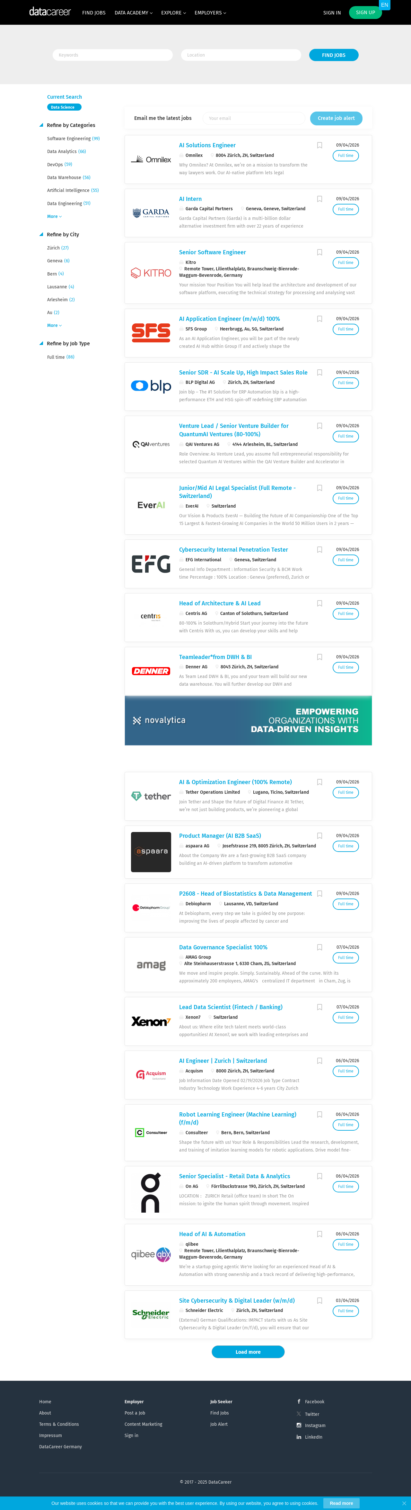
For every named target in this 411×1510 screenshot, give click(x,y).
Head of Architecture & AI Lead (220, 603)
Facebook (314, 1402)
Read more (341, 1503)
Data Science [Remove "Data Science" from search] (62, 107)
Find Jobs (333, 55)
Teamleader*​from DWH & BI (215, 657)
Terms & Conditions (59, 1424)
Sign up (365, 12)
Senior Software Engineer (212, 252)
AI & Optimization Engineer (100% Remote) (235, 782)
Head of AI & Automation (212, 1234)
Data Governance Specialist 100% (223, 947)
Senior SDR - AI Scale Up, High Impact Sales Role (243, 372)
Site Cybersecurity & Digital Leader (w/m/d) (237, 1300)
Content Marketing (143, 1424)
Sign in (332, 13)
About (45, 1413)
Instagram (315, 1425)
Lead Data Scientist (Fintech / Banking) (231, 1007)
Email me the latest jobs (163, 118)
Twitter (312, 1414)
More (52, 216)
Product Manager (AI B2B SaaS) (220, 835)
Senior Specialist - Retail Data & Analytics (234, 1176)
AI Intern (190, 199)
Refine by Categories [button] (70, 125)
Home (45, 1402)
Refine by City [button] (62, 234)
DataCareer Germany (60, 1447)
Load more (248, 1352)
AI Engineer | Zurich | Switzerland (223, 1060)
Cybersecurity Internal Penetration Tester (233, 549)
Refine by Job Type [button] (68, 343)
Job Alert (219, 1424)
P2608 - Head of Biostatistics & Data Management (245, 893)
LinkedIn (313, 1437)
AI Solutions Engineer (207, 145)
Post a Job (135, 1413)
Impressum (50, 1435)
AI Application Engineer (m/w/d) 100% (229, 318)
